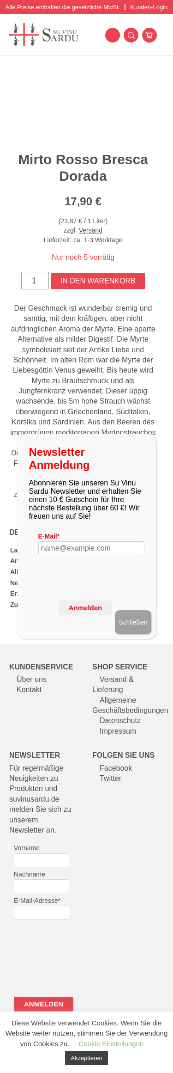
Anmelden (85, 608)
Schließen (133, 622)
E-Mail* (49, 536)
